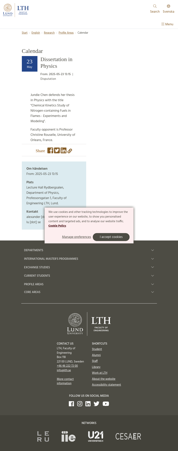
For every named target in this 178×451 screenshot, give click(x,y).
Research (49, 33)
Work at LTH (99, 373)
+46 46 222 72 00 (67, 366)
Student (97, 349)
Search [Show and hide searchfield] (155, 9)
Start (25, 33)
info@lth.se (64, 370)
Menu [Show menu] (167, 24)
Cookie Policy (57, 226)
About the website (103, 379)
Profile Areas (66, 33)
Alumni (96, 355)
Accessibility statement (106, 385)
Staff (95, 361)
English (36, 33)
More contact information (65, 381)
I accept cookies (111, 237)
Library (96, 367)
